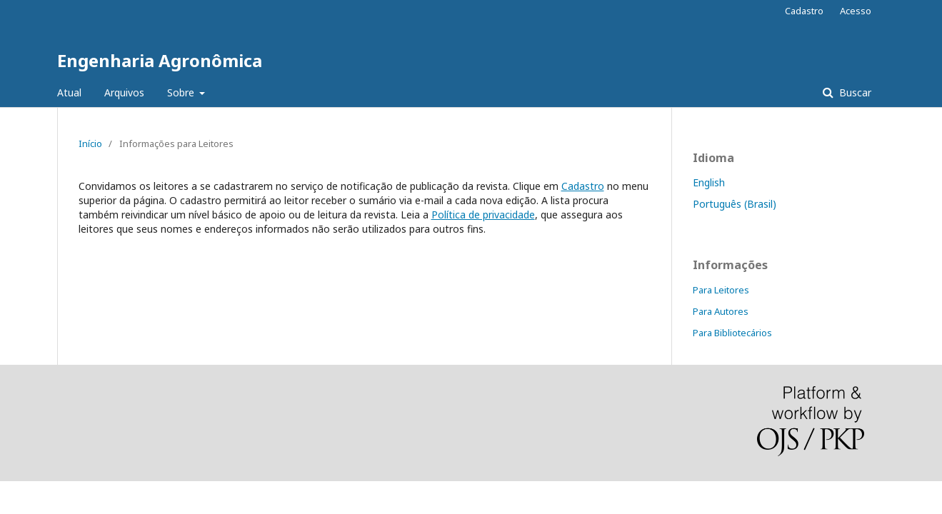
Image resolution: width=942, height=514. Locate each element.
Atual (69, 92)
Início (90, 143)
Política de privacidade (483, 214)
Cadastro (804, 10)
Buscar (853, 92)
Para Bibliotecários (732, 332)
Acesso (855, 10)
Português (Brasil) (734, 204)
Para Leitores (721, 289)
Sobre (182, 92)
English (709, 182)
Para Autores (720, 311)
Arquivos (124, 92)
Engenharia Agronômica (159, 60)
